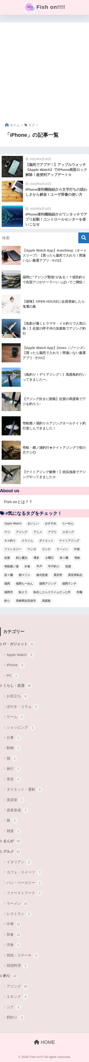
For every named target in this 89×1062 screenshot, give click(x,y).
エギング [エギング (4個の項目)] (68, 532)
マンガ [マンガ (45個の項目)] (31, 549)
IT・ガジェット (19, 644)
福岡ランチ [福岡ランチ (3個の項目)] (69, 583)
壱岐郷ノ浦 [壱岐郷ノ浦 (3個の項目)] (11, 566)
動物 (14, 748)
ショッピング (21, 727)
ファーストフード (24, 893)
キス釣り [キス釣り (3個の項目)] (10, 540)
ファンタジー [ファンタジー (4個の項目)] (12, 549)
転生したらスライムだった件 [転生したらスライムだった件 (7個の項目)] (51, 592)
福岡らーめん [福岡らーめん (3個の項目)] (24, 583)
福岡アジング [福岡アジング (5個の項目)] (47, 583)
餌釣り (16, 1017)
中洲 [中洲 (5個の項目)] (77, 549)
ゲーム (16, 717)
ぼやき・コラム (23, 707)
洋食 (14, 945)
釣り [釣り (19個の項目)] (7, 600)
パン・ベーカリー (24, 883)
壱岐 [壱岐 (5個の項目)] (77, 558)
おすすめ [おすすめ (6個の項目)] (50, 523)
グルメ (12, 852)
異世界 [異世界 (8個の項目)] (58, 575)
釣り (10, 976)
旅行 (14, 769)
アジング (17, 986)
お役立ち (17, 696)
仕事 (14, 738)
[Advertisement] (44, 74)
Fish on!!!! (45, 7)
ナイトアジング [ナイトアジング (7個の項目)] (69, 540)
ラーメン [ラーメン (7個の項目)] (62, 549)
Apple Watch (20, 655)
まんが (12, 841)
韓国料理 (17, 966)
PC (13, 676)
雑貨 (14, 831)
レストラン (19, 914)
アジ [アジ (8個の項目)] (7, 532)
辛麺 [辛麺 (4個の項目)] (79, 592)
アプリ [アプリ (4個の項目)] (52, 532)
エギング (17, 997)
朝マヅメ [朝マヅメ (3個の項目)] (24, 575)
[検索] (83, 237)
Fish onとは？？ (18, 502)
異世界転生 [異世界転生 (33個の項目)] (75, 575)
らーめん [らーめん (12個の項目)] (68, 523)
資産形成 (17, 810)
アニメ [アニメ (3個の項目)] (37, 532)
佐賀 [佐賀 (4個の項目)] (7, 558)
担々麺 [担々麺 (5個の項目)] (8, 575)
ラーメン (17, 904)
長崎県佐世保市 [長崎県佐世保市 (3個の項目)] (26, 600)
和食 (14, 935)
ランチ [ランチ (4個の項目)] (46, 549)
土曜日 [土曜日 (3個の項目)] (49, 558)
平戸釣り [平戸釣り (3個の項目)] (53, 566)
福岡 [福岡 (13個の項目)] (7, 583)
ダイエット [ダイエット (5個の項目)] (46, 540)
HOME (44, 1042)
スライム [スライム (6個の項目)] (27, 540)
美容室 (16, 800)
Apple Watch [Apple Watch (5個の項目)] (12, 523)
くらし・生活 (17, 686)
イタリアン (19, 862)
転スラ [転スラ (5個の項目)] (23, 592)
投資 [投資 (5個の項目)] (68, 566)
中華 (14, 924)
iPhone (16, 665)
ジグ (14, 1007)
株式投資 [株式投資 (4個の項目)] (42, 575)
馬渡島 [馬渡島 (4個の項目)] (46, 600)
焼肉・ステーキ (23, 955)
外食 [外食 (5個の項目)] (27, 566)
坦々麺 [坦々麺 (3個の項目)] (64, 558)
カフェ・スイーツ (24, 872)
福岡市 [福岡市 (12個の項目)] (8, 592)
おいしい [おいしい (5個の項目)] (33, 523)
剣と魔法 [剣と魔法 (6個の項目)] (21, 558)
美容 (14, 779)
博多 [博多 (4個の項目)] (36, 558)
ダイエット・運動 (24, 790)
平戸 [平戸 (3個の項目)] (39, 566)
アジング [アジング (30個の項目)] (21, 532)
